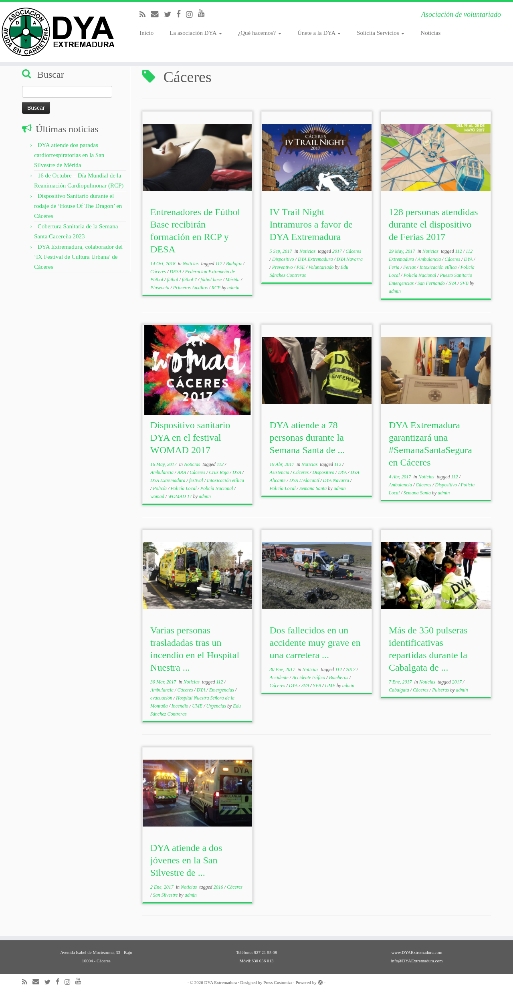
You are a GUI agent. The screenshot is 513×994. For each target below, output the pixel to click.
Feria (395, 267)
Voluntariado (322, 267)
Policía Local (184, 488)
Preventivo (283, 267)
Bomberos (339, 677)
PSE (301, 267)
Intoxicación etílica (439, 267)
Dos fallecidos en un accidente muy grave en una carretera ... (315, 642)
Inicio (146, 33)
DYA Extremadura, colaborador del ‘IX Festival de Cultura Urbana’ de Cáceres (78, 257)
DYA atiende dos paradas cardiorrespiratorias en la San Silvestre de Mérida (69, 155)
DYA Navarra (350, 259)
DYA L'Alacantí (305, 480)
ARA (182, 472)
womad (158, 496)
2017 (337, 251)
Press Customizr (277, 982)
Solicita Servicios (380, 33)
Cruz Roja (219, 472)
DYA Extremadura (316, 259)
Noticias (430, 33)
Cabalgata (399, 690)
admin (233, 287)
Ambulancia (430, 259)
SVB (465, 283)
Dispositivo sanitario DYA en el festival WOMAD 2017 (190, 437)
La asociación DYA (196, 33)
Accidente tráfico (309, 677)
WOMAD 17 (180, 496)
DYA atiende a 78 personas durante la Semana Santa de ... (307, 437)
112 (219, 263)
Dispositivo (283, 259)
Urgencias (216, 706)
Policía (160, 488)
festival (196, 480)
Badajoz (234, 263)
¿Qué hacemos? (259, 33)
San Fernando (432, 283)
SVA (453, 283)
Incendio (181, 706)
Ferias (410, 267)
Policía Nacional (421, 275)
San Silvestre (166, 895)
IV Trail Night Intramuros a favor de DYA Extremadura (311, 224)
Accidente (280, 677)
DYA (469, 259)
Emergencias (222, 690)
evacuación (162, 698)
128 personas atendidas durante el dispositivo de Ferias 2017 (433, 224)
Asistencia (280, 472)
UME (198, 706)
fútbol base (211, 279)
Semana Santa (313, 488)
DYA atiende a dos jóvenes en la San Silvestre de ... (186, 860)
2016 (219, 887)
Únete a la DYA (319, 33)
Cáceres (158, 271)
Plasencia (160, 287)
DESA (176, 271)
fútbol (173, 279)
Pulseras (441, 690)
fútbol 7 (190, 279)
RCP (216, 287)
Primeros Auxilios (191, 287)
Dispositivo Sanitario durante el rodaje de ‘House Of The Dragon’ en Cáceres (78, 206)
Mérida (233, 279)
